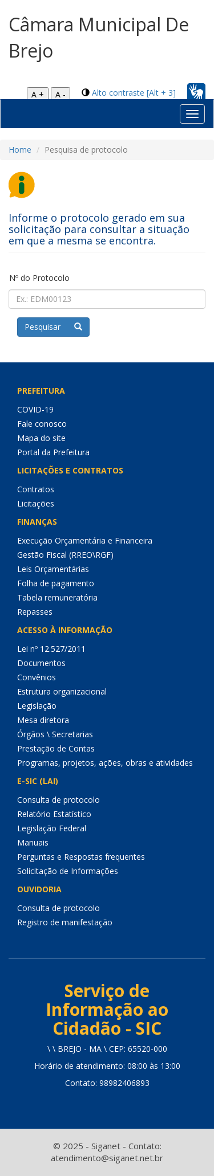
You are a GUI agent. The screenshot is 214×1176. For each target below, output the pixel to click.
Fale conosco (42, 423)
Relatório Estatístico (54, 813)
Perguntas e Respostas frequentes (81, 856)
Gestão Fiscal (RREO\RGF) (65, 554)
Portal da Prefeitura (53, 452)
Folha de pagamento (55, 583)
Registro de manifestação (64, 922)
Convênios (36, 677)
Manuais (33, 842)
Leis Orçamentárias (53, 569)
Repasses (35, 611)
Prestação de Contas (56, 748)
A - (60, 94)
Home (20, 149)
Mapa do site (41, 437)
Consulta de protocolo (58, 799)
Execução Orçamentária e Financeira (84, 540)
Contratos (35, 489)
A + (37, 94)
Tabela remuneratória (57, 597)
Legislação (36, 705)
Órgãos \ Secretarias (55, 734)
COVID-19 (35, 409)
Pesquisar (53, 326)
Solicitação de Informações (67, 870)
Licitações (35, 503)
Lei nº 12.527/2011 (51, 648)
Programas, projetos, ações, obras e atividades (105, 762)
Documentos (41, 663)
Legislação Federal (51, 828)
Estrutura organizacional (62, 691)
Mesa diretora (43, 719)
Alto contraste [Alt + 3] (134, 92)
